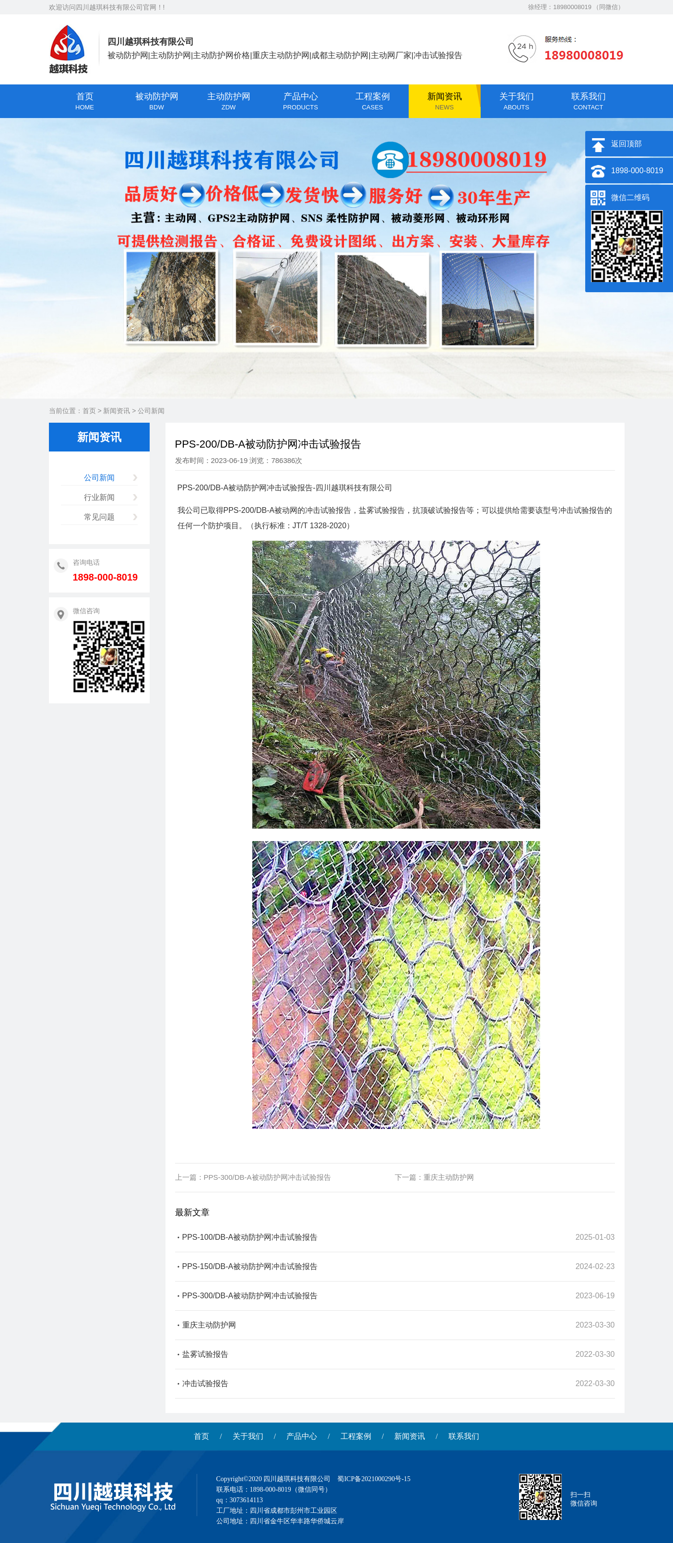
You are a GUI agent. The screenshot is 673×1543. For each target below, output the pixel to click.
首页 (89, 411)
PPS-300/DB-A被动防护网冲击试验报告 (267, 1177)
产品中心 (301, 1436)
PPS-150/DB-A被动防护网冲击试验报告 (250, 1266)
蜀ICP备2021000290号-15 (373, 1479)
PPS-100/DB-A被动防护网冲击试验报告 (250, 1237)
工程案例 (356, 1436)
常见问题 (99, 517)
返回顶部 (626, 144)
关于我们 (248, 1436)
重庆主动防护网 (449, 1177)
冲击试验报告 (205, 1383)
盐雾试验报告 (205, 1354)
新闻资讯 (116, 411)
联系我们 (464, 1436)
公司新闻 (151, 411)
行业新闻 (99, 497)
